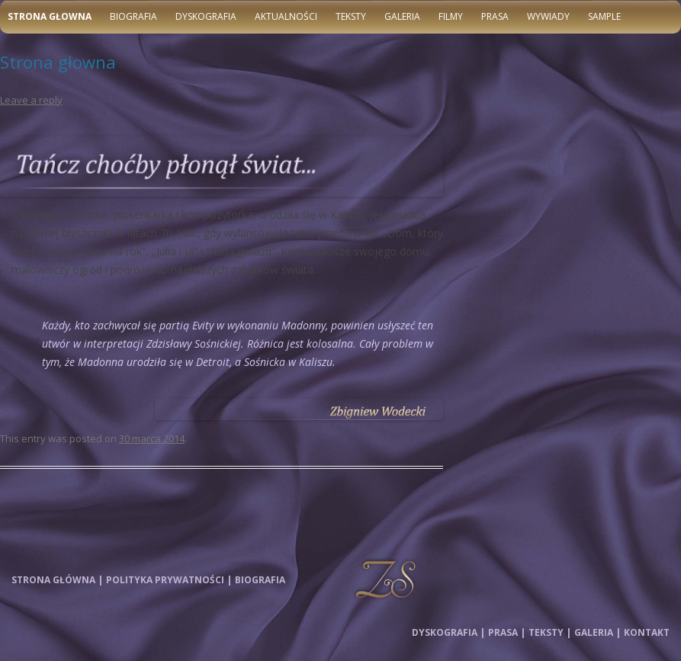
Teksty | (549, 632)
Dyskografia (205, 16)
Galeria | (597, 632)
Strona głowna (50, 16)
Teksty (351, 16)
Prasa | (506, 632)
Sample (604, 16)
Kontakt (647, 632)
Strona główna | (57, 579)
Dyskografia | (448, 632)
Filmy (450, 16)
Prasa (495, 16)
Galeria (402, 16)
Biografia (133, 16)
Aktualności (286, 16)
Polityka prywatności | (169, 579)
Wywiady (548, 16)
